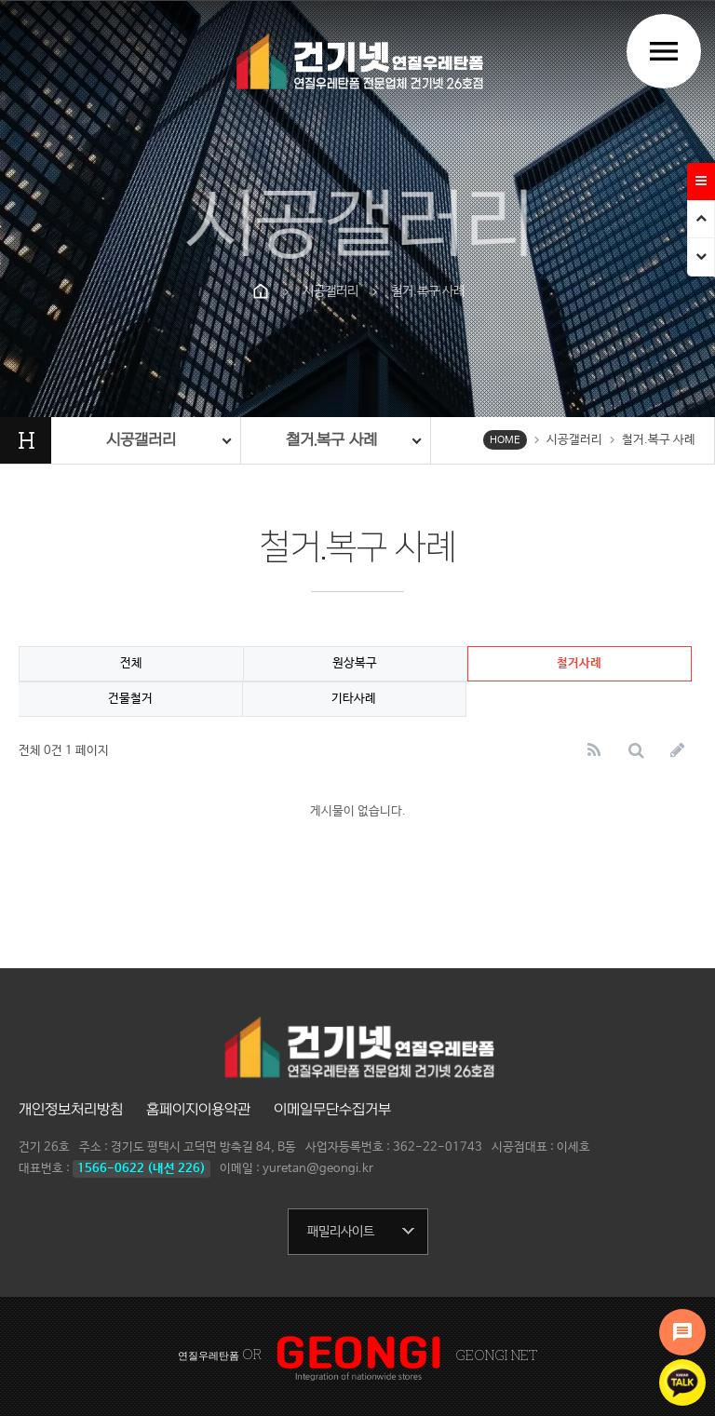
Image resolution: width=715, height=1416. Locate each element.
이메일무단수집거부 (332, 1109)
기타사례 (353, 699)
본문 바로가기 (0, 0)
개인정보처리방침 (71, 1109)
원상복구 (354, 663)
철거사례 (579, 663)
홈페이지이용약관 (198, 1109)
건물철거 (130, 699)
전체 (131, 663)
